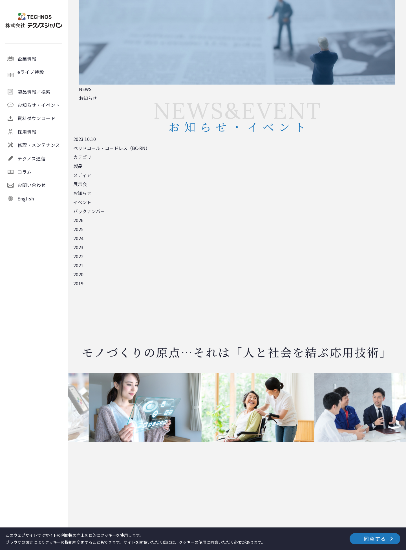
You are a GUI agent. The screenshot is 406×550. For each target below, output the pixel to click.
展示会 (80, 184)
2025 (78, 229)
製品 (77, 166)
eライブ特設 (40, 75)
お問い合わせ (31, 185)
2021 (78, 265)
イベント (82, 202)
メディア (82, 175)
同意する (375, 538)
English (25, 198)
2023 (78, 247)
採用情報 (26, 131)
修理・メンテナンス (38, 145)
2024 (78, 238)
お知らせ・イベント (38, 104)
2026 (78, 220)
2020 (78, 274)
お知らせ (82, 193)
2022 (78, 256)
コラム (24, 171)
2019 (78, 283)
